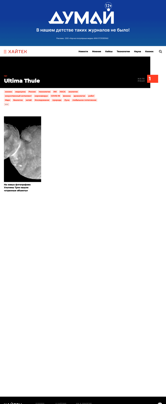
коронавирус (41, 96)
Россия (32, 92)
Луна (66, 100)
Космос (149, 51)
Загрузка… (83, 329)
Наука (137, 51)
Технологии (123, 51)
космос (8, 92)
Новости (83, 51)
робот (91, 96)
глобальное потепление (84, 100)
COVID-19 (55, 96)
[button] (5, 51)
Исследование (42, 100)
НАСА (62, 92)
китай (29, 100)
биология (18, 100)
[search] (160, 51)
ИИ (55, 92)
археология (79, 96)
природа (56, 100)
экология (73, 92)
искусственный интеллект (18, 96)
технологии (44, 92)
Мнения (96, 51)
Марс (7, 100)
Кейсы (109, 51)
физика (66, 96)
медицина (20, 92)
